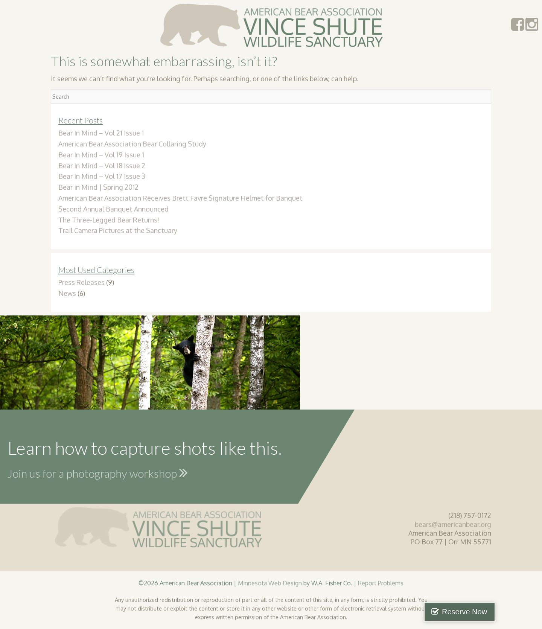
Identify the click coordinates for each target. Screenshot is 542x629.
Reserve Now (503, 612)
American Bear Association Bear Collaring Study (132, 144)
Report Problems (380, 583)
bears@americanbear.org (453, 524)
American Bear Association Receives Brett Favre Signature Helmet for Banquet (180, 198)
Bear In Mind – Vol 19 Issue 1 (101, 155)
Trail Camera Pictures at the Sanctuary (117, 230)
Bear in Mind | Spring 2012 (98, 187)
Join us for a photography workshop (98, 472)
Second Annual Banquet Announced (113, 209)
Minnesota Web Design (270, 583)
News (67, 293)
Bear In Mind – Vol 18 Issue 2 (101, 165)
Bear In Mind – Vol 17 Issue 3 (101, 176)
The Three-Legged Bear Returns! (108, 220)
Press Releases (81, 282)
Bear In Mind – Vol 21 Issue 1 (101, 133)
